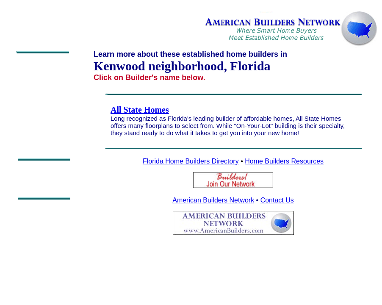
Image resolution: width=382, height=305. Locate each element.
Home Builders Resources (284, 161)
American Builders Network (213, 200)
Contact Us (277, 200)
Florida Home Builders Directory (191, 161)
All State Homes (140, 109)
